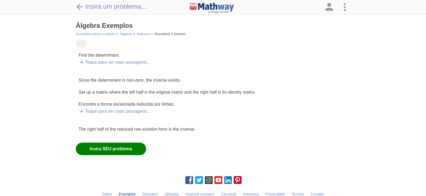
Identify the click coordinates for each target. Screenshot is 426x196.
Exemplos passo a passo (95, 34)
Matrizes (143, 34)
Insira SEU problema (111, 148)
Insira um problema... (111, 6)
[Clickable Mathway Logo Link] (212, 8)
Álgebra (126, 34)
